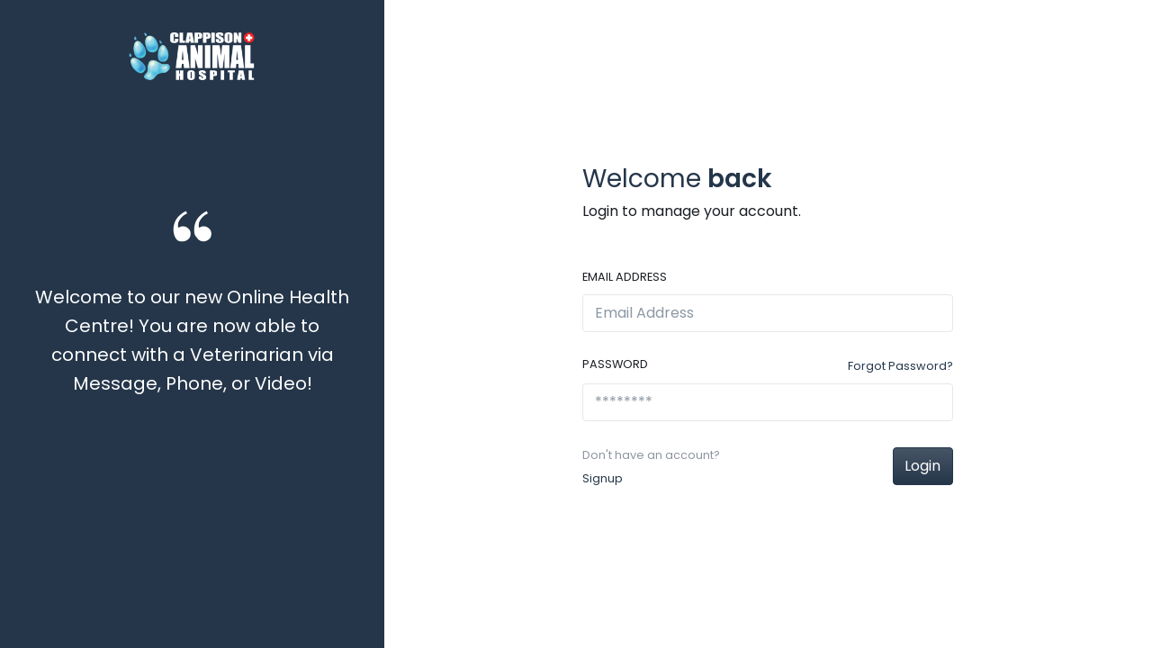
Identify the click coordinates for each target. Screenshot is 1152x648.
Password (615, 364)
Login (922, 465)
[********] (767, 402)
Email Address (624, 276)
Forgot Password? (900, 366)
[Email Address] (767, 313)
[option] (192, 351)
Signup (602, 478)
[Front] (192, 56)
